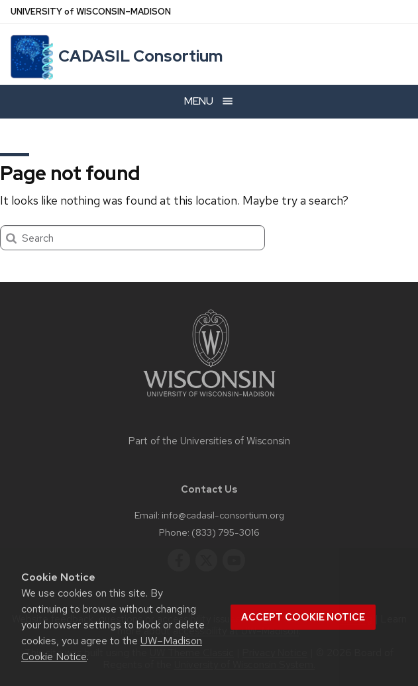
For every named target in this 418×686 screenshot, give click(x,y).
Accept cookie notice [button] (303, 617)
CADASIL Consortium (140, 56)
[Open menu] (209, 102)
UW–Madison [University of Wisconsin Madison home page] (91, 11)
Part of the (209, 441)
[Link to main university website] (209, 399)
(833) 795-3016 (225, 532)
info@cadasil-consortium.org (223, 515)
